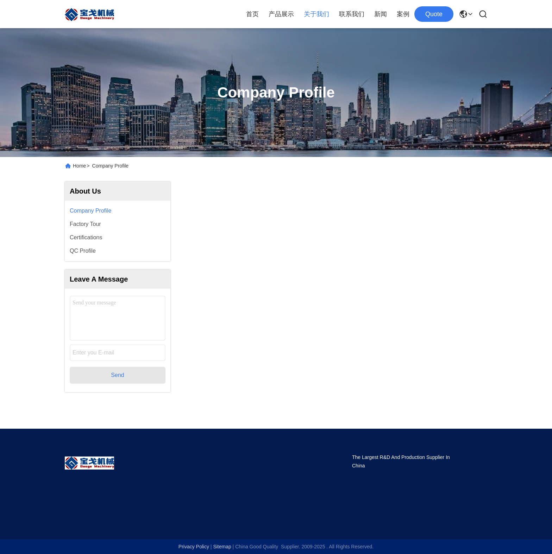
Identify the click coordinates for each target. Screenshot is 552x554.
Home (79, 166)
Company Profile (90, 211)
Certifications (86, 237)
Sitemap (222, 546)
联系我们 (351, 14)
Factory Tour (85, 224)
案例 (403, 14)
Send (117, 375)
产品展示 (281, 14)
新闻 (380, 14)
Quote (434, 14)
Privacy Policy (193, 546)
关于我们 (316, 14)
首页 (252, 14)
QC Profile (83, 251)
